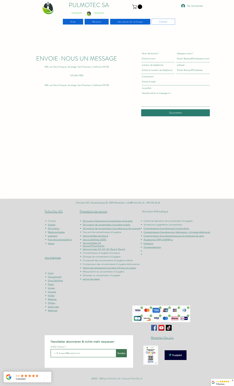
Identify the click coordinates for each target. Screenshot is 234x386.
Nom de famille (149, 53)
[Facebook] (154, 328)
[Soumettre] (175, 112)
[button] (137, 6)
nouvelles (146, 88)
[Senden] (121, 353)
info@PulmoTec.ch (135, 202)
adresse (180, 65)
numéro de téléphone (152, 65)
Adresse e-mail (184, 53)
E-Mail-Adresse (58, 347)
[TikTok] (169, 328)
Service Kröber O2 (92, 243)
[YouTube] (161, 328)
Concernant (147, 76)
